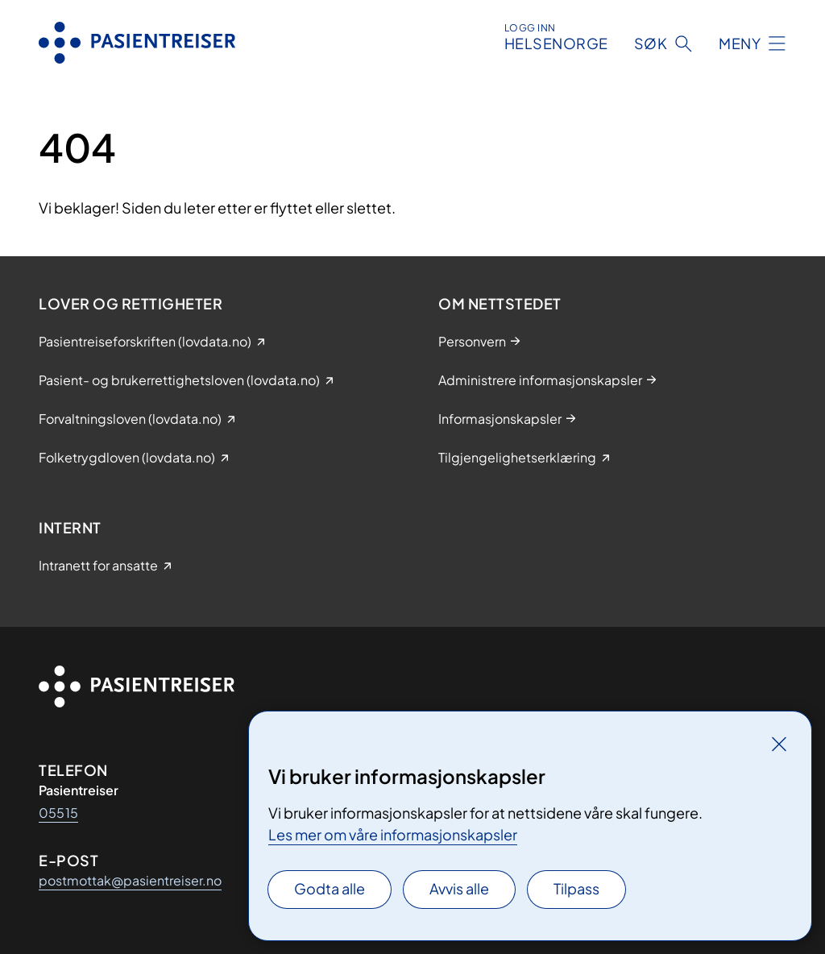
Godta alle (329, 888)
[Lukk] (779, 744)
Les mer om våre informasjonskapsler (392, 834)
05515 (58, 812)
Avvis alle (459, 888)
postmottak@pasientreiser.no (130, 880)
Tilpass (576, 888)
